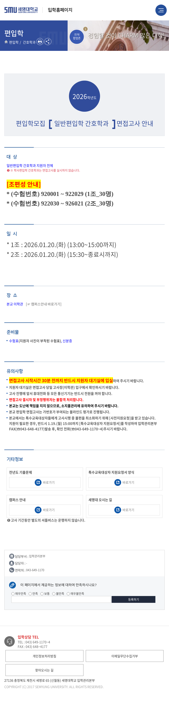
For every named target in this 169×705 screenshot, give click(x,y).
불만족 (58, 593)
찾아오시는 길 (44, 670)
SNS (47, 41)
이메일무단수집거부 (124, 656)
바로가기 (45, 482)
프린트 (40, 41)
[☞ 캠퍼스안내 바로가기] (43, 304)
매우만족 (18, 593)
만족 (33, 593)
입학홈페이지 (60, 9)
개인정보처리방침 (44, 656)
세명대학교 (21, 10)
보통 (45, 593)
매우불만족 (75, 593)
